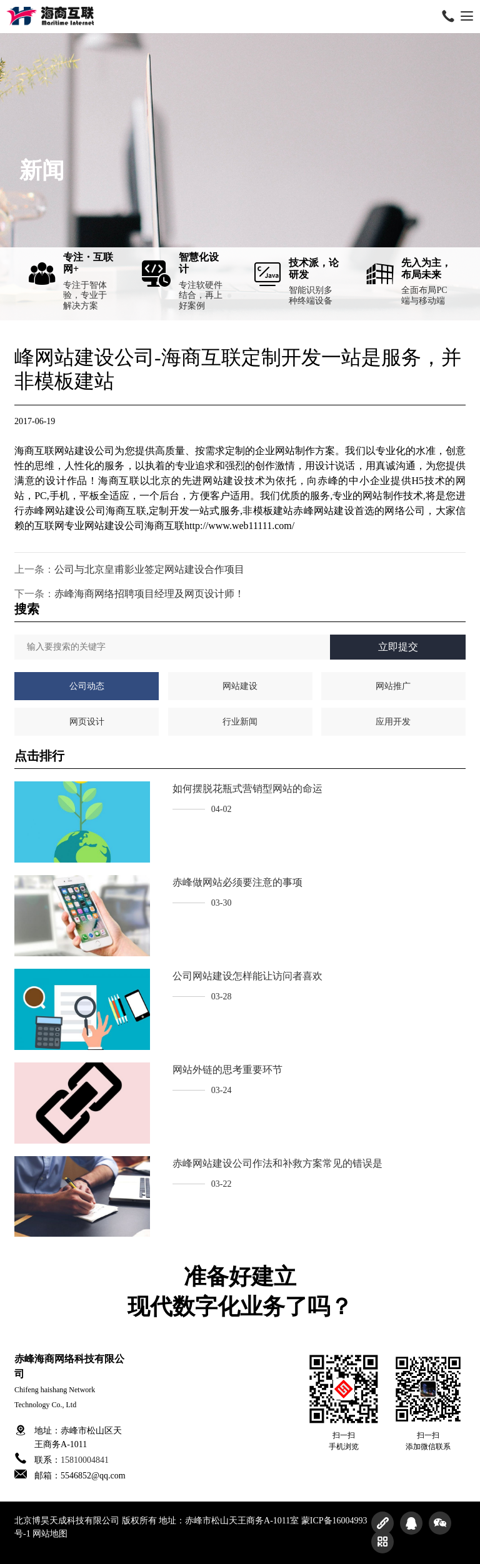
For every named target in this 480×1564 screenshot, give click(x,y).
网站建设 (240, 686)
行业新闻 (240, 721)
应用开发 (393, 721)
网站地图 (50, 1533)
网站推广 (393, 686)
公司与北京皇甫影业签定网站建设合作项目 (149, 569)
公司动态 (86, 686)
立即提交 (398, 646)
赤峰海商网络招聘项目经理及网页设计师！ (149, 593)
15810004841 (85, 1460)
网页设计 (86, 721)
